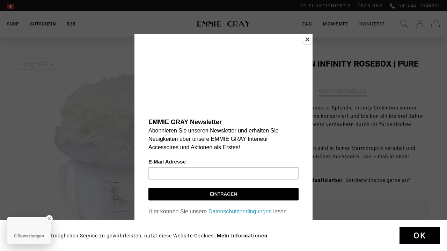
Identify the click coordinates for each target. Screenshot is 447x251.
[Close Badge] (49, 218)
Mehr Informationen (242, 236)
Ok (419, 236)
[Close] (307, 39)
